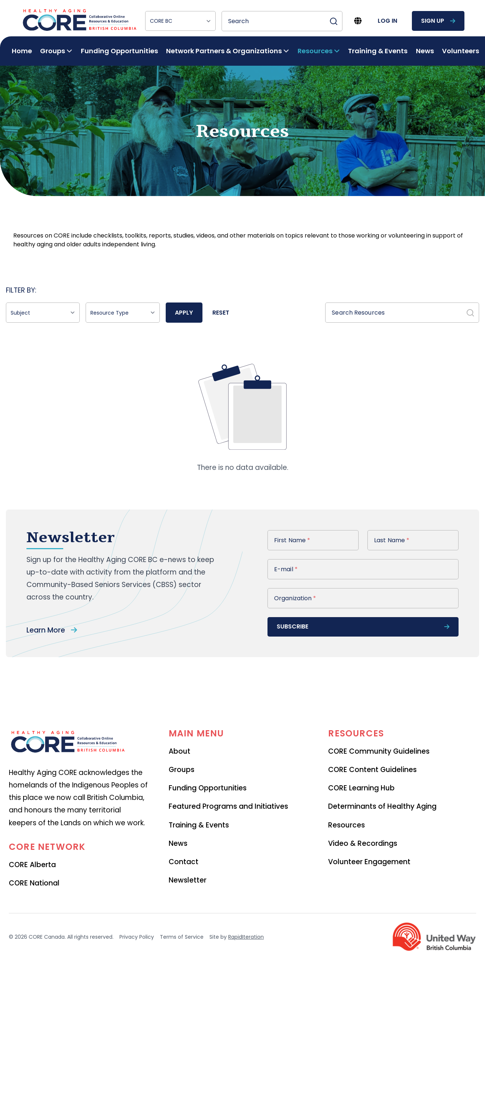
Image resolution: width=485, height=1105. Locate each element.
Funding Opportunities (119, 50)
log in (387, 21)
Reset (220, 312)
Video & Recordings (362, 843)
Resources (346, 825)
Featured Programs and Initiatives (228, 806)
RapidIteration (246, 937)
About (179, 751)
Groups (181, 770)
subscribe (363, 626)
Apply (184, 312)
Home (22, 50)
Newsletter (187, 880)
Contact (183, 862)
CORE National (34, 883)
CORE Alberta (32, 865)
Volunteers (460, 50)
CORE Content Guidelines (372, 770)
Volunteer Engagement (369, 862)
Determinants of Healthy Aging (382, 806)
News (425, 50)
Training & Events (377, 50)
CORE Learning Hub (361, 788)
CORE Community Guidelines (379, 751)
